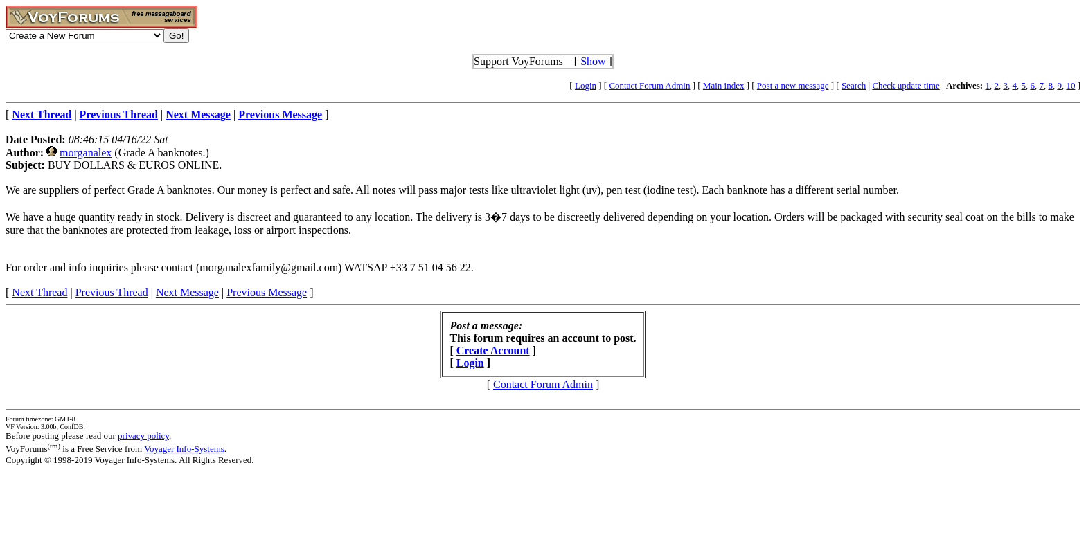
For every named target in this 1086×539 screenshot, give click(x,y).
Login (585, 85)
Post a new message (793, 85)
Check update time (905, 85)
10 (1070, 85)
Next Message (187, 292)
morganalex (86, 152)
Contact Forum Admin (649, 85)
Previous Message (266, 292)
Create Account (493, 350)
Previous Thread (111, 292)
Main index (724, 85)
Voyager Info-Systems (184, 449)
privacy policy (143, 435)
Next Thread (39, 292)
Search (854, 85)
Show (592, 61)
